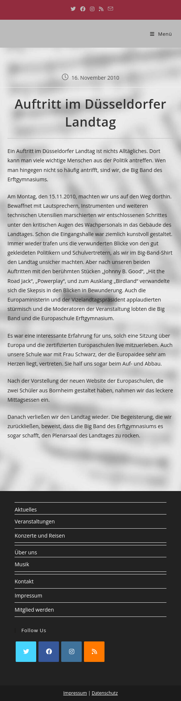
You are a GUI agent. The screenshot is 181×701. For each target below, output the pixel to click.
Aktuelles (26, 509)
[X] (26, 651)
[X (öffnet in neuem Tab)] (73, 9)
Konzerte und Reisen (40, 535)
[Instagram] (71, 651)
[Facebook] (48, 651)
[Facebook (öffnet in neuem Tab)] (83, 9)
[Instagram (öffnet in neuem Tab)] (92, 9)
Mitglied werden (34, 609)
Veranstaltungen (34, 521)
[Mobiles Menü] (161, 34)
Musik (22, 564)
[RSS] (94, 651)
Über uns (26, 552)
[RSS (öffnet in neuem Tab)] (101, 9)
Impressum (28, 595)
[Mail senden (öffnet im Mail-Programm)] (109, 9)
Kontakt (24, 581)
